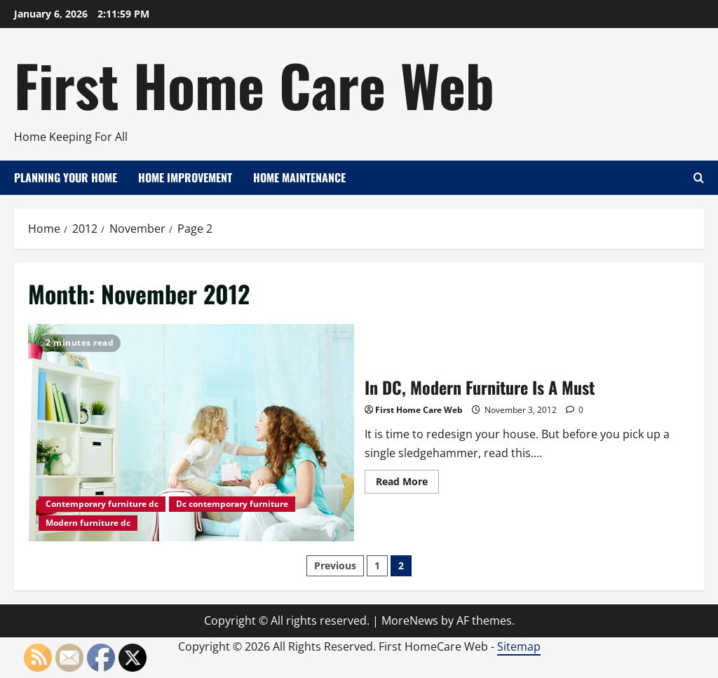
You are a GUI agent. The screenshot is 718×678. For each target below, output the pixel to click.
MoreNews (409, 620)
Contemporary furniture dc (102, 504)
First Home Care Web (254, 84)
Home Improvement (185, 177)
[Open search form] (698, 177)
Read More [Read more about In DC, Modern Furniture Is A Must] (407, 484)
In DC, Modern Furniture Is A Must (191, 432)
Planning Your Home (65, 177)
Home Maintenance (299, 177)
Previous (335, 565)
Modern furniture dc (88, 523)
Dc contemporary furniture (232, 504)
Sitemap (519, 646)
